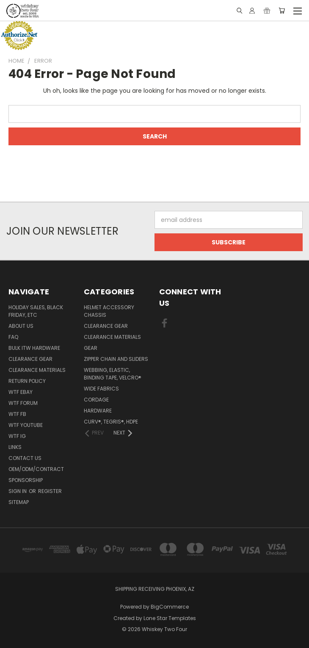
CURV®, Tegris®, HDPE (111, 421)
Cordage (96, 399)
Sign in (18, 491)
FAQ (13, 337)
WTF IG (17, 436)
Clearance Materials (37, 370)
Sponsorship (25, 480)
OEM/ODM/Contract (36, 469)
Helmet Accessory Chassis (109, 311)
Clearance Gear (30, 359)
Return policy (27, 381)
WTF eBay (20, 392)
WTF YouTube (25, 425)
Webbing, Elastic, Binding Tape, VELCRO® (112, 373)
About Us (20, 326)
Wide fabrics (101, 388)
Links (15, 447)
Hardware (98, 410)
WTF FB (17, 414)
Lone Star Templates (169, 618)
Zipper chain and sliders (116, 359)
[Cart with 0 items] (281, 10)
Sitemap (18, 502)
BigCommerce (170, 606)
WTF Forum (23, 403)
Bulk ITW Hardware (34, 348)
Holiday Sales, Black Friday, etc (35, 311)
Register (50, 491)
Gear (90, 348)
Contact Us (24, 458)
